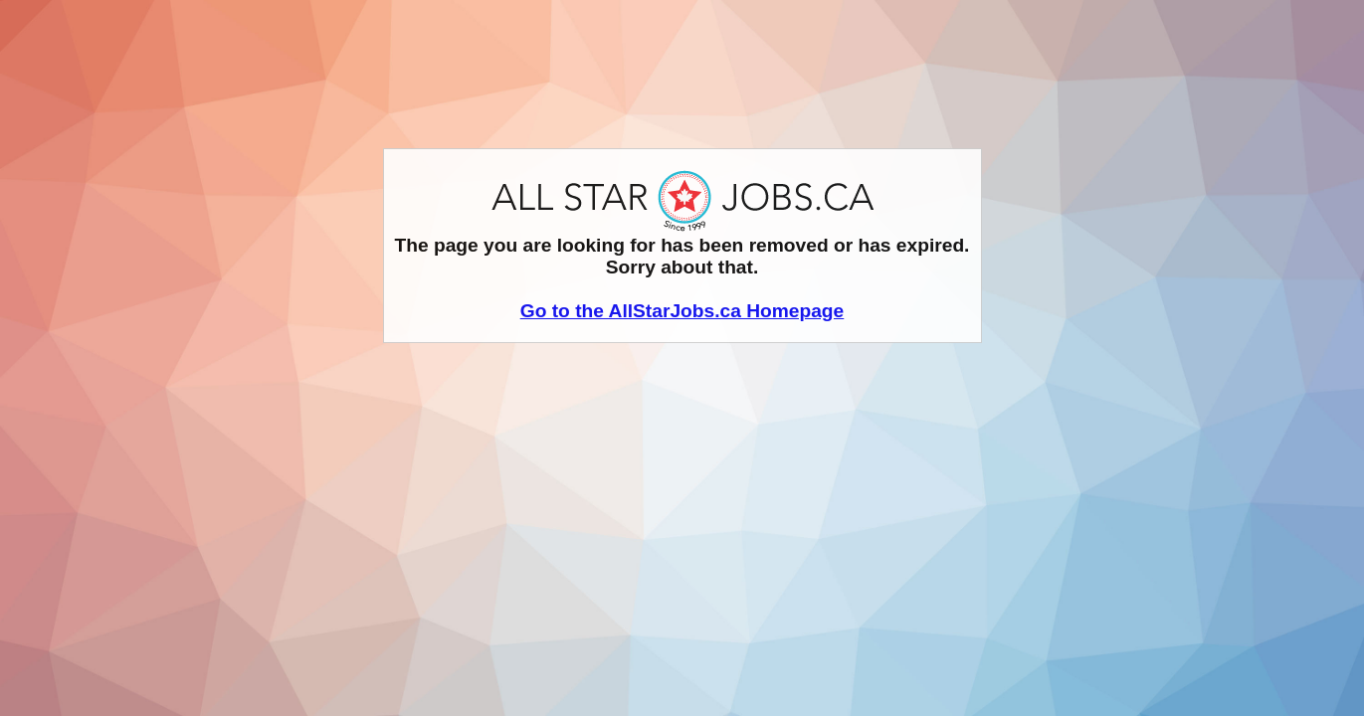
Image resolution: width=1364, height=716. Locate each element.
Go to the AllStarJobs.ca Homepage (682, 310)
